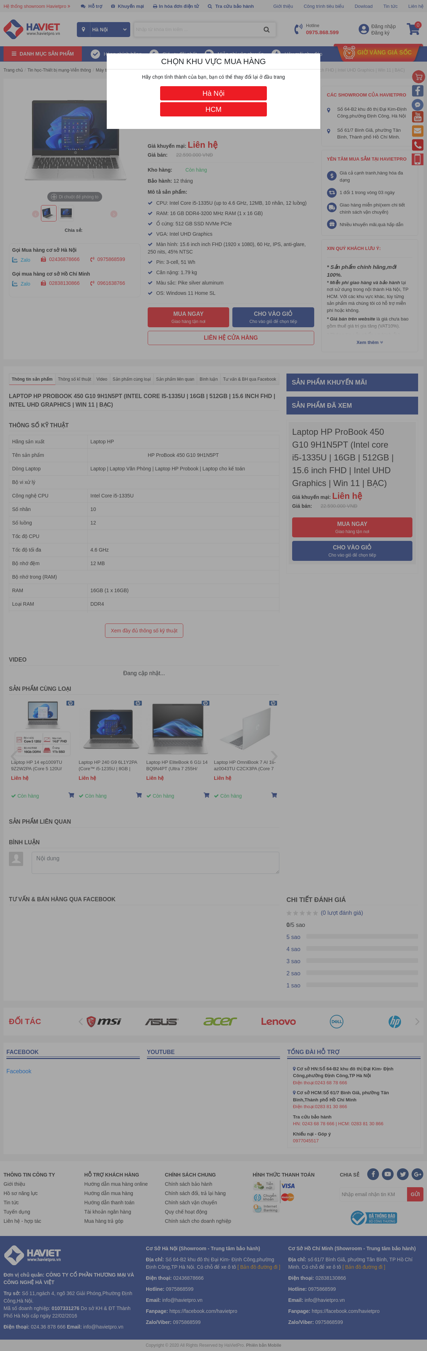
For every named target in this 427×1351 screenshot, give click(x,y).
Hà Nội (213, 93)
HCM (213, 109)
